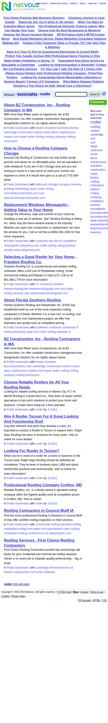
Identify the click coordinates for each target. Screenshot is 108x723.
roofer (31, 136)
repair (32, 188)
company (64, 184)
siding (61, 245)
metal (7, 331)
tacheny (70, 245)
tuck (41, 193)
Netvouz (9, 94)
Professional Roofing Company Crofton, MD (43, 485)
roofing (40, 136)
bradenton (42, 327)
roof (62, 288)
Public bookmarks (18, 128)
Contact (84, 592)
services (18, 293)
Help (83, 3)
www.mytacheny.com (27, 250)
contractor (42, 241)
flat (56, 241)
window (8, 250)
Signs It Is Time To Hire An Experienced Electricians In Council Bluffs (53, 51)
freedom (58, 284)
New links (42, 3)
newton (8, 136)
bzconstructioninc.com (18, 366)
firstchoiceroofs (58, 567)
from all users (17, 584)
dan (51, 241)
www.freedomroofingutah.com (49, 293)
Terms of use (97, 592)
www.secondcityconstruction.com (24, 198)
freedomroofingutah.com (44, 288)
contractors (69, 327)
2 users (52, 409)
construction (25, 132)
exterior (38, 132)
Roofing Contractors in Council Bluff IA (39, 511)
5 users (52, 503)
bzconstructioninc (68, 128)
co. (37, 284)
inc (60, 241)
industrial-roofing (70, 524)
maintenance (68, 132)
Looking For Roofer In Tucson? (31, 451)
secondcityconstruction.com (21, 193)
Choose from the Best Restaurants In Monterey (69, 30)
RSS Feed (65, 592)
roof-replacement (51, 528)
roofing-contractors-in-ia (33, 533)
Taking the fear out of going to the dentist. (46, 22)
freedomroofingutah (16, 288)
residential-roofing (15, 528)
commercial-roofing (47, 524)
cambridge (10, 132)
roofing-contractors (28, 375)
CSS (104, 600)
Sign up (92, 3)
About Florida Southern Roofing (32, 300)
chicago (53, 184)
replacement (21, 572)
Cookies (5, 596)
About (73, 3)
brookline (50, 128)
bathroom (41, 184)
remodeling (21, 188)
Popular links (59, 3)
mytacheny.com (29, 245)
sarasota (62, 331)
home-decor (51, 132)
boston (40, 128)
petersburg (18, 331)
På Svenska (84, 600)
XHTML (96, 600)
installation (69, 241)
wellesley (49, 572)
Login (102, 3)
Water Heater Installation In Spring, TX (29, 60)
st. (69, 331)
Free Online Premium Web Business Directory (34, 18)
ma (71, 567)
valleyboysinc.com (60, 533)
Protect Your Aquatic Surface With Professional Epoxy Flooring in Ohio (52, 56)
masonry (76, 184)
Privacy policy (18, 596)
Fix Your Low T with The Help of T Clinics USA (71, 69)
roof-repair (20, 136)
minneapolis (11, 245)
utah (27, 293)
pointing (9, 188)
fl (77, 327)
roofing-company (55, 136)
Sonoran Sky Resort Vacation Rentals (28, 34)
